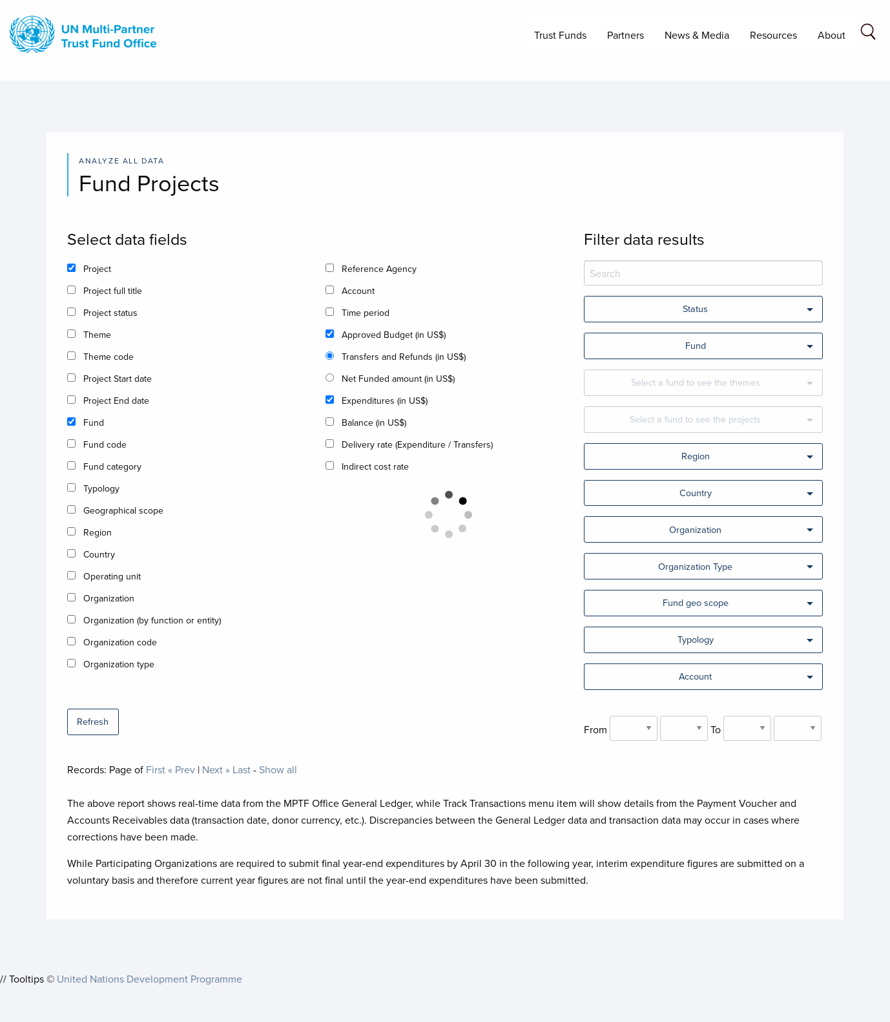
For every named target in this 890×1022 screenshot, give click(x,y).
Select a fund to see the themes (695, 382)
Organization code (120, 642)
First (155, 769)
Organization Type (695, 566)
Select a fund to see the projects (695, 419)
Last (242, 769)
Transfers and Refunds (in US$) (404, 356)
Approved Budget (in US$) (394, 334)
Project (97, 268)
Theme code (108, 356)
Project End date (116, 400)
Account (358, 290)
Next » (216, 769)
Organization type (118, 664)
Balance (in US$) (374, 422)
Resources (773, 35)
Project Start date (117, 378)
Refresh (93, 721)
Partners (625, 35)
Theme (97, 334)
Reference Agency (379, 268)
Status (695, 308)
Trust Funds (560, 35)
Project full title (112, 290)
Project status (110, 312)
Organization (108, 598)
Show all (278, 769)
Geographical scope (123, 510)
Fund (93, 422)
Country (99, 554)
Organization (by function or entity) (152, 620)
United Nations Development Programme (149, 979)
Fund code (105, 444)
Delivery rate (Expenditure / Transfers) (417, 444)
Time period (365, 312)
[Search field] (868, 34)
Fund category (112, 466)
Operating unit (112, 576)
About (831, 35)
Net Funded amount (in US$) (398, 378)
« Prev (181, 769)
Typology (101, 488)
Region (97, 532)
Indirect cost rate (375, 466)
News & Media (697, 35)
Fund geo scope (696, 602)
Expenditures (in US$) (385, 400)
